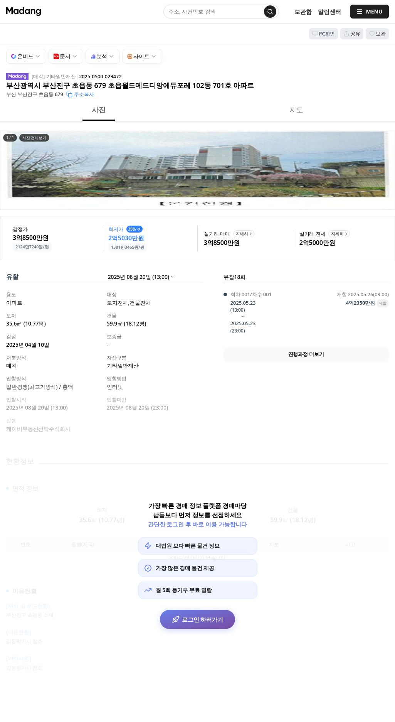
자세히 (245, 233)
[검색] (270, 11)
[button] (197, 170)
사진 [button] (99, 109)
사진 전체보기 (34, 137)
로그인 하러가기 (197, 620)
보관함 (303, 11)
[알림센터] (329, 11)
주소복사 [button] (80, 94)
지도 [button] (296, 109)
